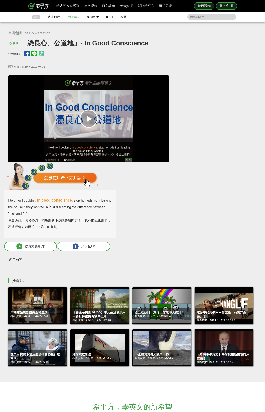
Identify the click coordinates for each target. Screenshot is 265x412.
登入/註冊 (226, 6)
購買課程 (204, 6)
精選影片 (53, 17)
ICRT (109, 17)
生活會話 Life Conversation (29, 33)
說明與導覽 (178, 361)
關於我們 (157, 365)
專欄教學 (93, 17)
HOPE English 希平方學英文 (97, 333)
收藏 (15, 43)
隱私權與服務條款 (182, 358)
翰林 (123, 17)
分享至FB (229, 155)
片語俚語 (73, 17)
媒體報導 (157, 369)
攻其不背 (137, 358)
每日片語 (137, 365)
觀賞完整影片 (185, 155)
